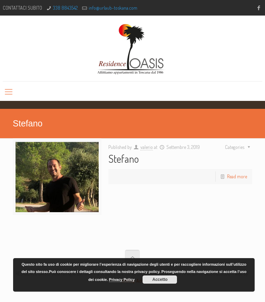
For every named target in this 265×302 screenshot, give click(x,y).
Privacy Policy (122, 279)
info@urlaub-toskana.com (113, 8)
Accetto (159, 279)
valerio (146, 147)
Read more (237, 176)
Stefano (123, 158)
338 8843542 (65, 8)
